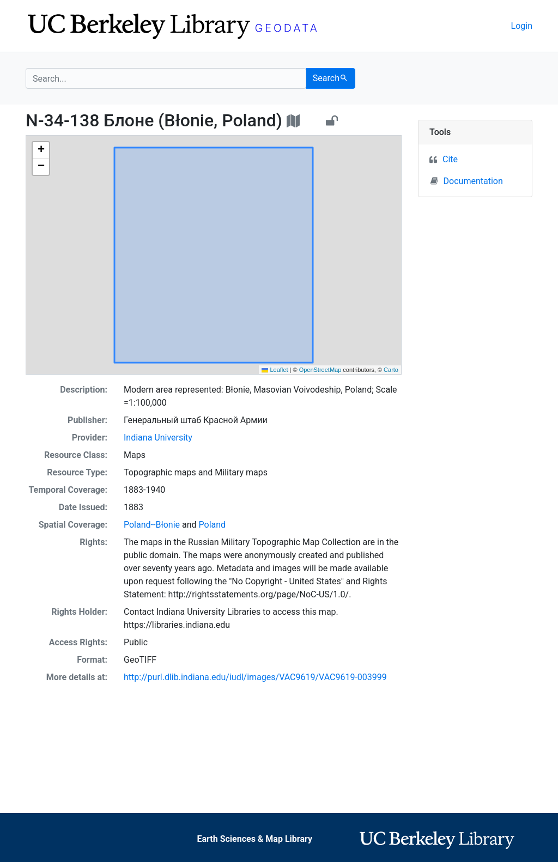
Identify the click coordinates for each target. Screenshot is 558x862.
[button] (41, 150)
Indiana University (158, 437)
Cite (450, 159)
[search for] (166, 78)
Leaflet (275, 369)
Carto (391, 369)
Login (521, 26)
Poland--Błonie (152, 524)
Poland (212, 524)
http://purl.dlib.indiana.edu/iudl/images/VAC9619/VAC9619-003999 (255, 677)
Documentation (466, 180)
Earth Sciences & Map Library (254, 839)
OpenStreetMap (320, 369)
